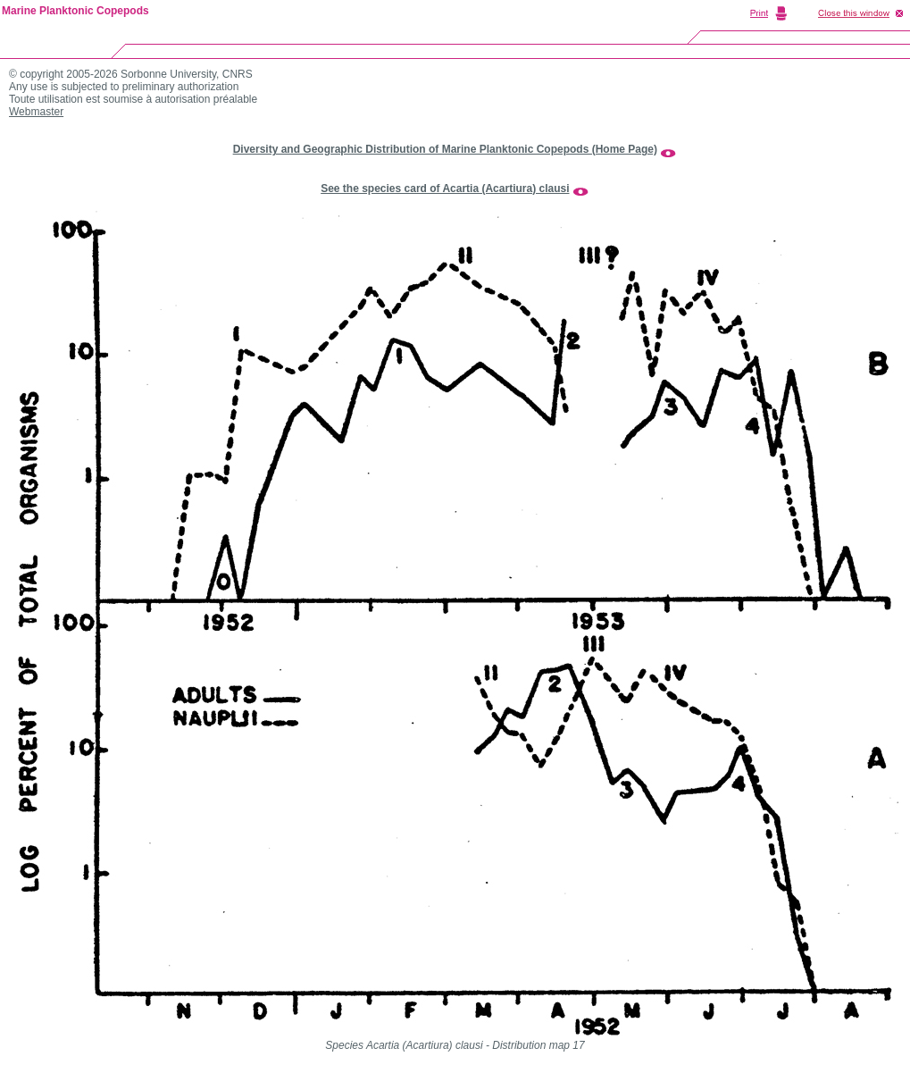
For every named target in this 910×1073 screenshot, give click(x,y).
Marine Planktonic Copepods (75, 10)
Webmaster (36, 111)
